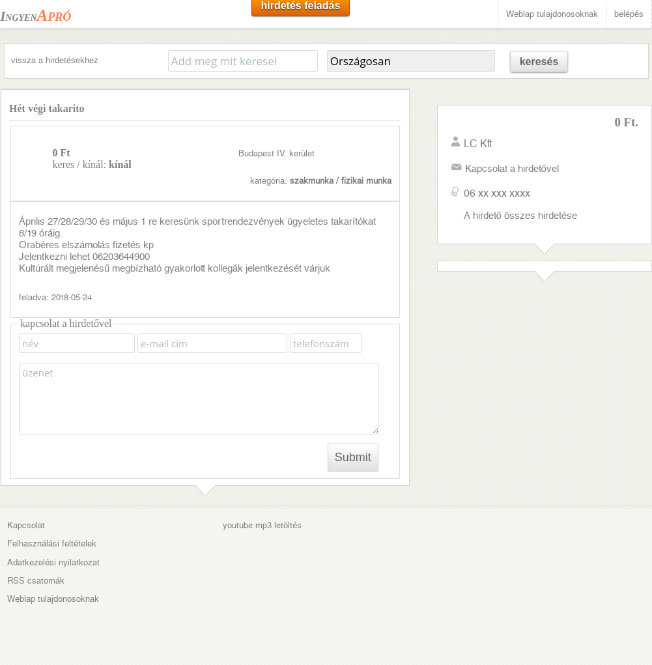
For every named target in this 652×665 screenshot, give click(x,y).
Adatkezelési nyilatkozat (53, 562)
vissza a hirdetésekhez (54, 60)
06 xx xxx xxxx (497, 193)
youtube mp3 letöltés (262, 525)
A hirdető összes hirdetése (520, 215)
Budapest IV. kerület (276, 153)
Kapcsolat (26, 525)
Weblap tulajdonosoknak (552, 14)
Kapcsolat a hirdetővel (512, 169)
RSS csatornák (35, 581)
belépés (629, 14)
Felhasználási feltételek (51, 543)
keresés (539, 61)
